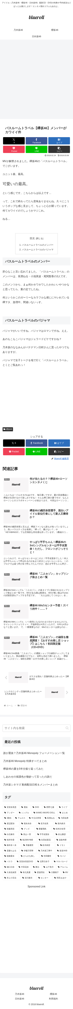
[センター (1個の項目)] (44, 878)
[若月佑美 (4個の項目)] (45, 823)
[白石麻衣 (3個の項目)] (11, 834)
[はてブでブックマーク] (59, 140)
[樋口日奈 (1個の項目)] (10, 867)
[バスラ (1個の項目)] (9, 861)
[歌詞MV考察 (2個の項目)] (28, 840)
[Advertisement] (36, 80)
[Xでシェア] (14, 140)
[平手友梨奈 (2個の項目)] (45, 834)
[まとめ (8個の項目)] (64, 812)
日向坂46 (19, 998)
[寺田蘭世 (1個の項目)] (48, 856)
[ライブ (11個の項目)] (64, 807)
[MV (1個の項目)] (65, 872)
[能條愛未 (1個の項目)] (11, 856)
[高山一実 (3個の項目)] (27, 834)
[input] (36, 728)
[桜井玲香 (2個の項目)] (10, 840)
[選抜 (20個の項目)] (25, 807)
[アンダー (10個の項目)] (10, 812)
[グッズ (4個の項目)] (27, 829)
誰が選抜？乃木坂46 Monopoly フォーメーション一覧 (34, 753)
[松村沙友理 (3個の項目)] (61, 829)
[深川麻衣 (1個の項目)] (28, 878)
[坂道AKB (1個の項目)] (63, 850)
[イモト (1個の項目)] (63, 845)
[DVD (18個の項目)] (36, 807)
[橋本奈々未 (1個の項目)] (12, 845)
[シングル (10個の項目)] (24, 812)
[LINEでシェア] (36, 149)
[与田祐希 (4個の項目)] (63, 818)
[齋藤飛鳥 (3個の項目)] (43, 829)
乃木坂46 (19, 994)
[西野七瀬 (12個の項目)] (50, 807)
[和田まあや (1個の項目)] (61, 878)
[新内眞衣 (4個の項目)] (62, 823)
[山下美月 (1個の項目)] (49, 867)
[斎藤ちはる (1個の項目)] (11, 850)
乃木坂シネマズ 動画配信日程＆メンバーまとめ (30, 784)
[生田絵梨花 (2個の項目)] (45, 840)
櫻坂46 (8, 429)
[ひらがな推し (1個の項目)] (29, 856)
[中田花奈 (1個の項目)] (24, 867)
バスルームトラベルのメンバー (37, 245)
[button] (59, 149)
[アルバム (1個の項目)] (63, 867)
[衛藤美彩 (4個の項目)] (11, 829)
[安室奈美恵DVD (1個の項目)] (25, 861)
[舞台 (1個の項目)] (36, 867)
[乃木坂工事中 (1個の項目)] (46, 850)
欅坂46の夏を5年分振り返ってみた (23, 768)
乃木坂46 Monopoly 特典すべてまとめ (25, 761)
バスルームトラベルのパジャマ (37, 249)
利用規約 (53, 998)
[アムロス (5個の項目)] (20, 818)
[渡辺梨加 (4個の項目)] (11, 823)
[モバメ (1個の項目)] (63, 856)
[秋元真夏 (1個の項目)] (25, 872)
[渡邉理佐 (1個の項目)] (40, 872)
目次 (32, 238)
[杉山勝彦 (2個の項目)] (62, 834)
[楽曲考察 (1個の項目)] (62, 840)
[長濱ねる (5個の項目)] (49, 818)
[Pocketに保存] (14, 149)
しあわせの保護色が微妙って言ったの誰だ (27, 776)
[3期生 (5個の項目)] (8, 818)
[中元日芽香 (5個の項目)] (35, 818)
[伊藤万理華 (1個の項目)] (28, 850)
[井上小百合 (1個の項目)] (11, 878)
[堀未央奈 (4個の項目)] (28, 823)
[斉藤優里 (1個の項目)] (30, 845)
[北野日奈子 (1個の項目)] (44, 861)
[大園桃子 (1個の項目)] (54, 872)
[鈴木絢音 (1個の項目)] (47, 845)
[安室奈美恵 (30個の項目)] (11, 807)
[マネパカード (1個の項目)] (61, 861)
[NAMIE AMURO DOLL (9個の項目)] (45, 812)
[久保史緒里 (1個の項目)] (10, 872)
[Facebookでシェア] (36, 140)
